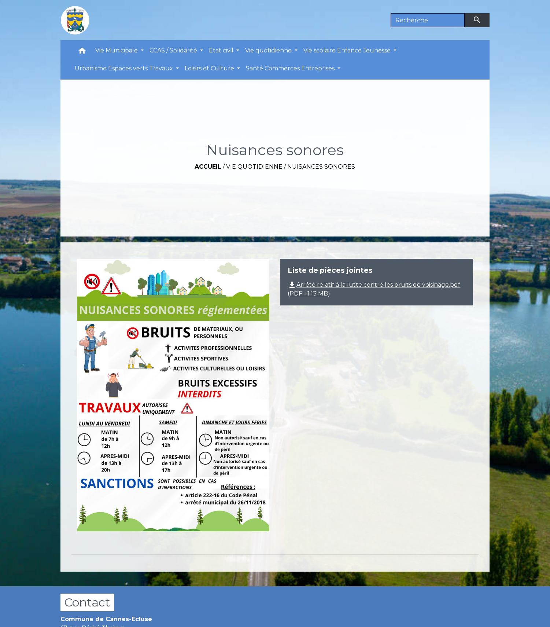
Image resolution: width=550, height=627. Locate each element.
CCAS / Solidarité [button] (174, 50)
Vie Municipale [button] (117, 50)
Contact (87, 602)
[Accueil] (75, 20)
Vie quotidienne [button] (269, 50)
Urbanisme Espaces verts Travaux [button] (124, 68)
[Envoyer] (477, 20)
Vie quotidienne (254, 166)
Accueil (208, 166)
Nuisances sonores (321, 166)
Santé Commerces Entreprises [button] (291, 68)
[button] (82, 52)
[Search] (428, 20)
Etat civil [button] (222, 50)
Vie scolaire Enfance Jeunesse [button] (347, 50)
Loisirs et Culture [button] (210, 68)
